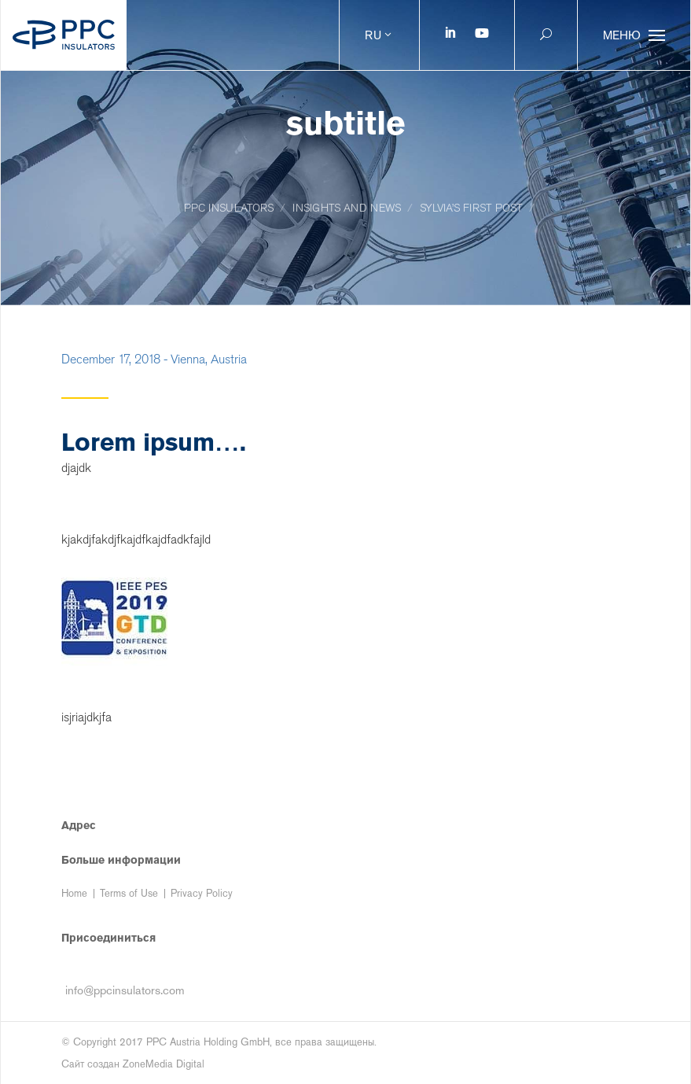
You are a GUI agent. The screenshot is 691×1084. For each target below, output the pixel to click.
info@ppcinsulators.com (125, 990)
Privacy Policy (202, 893)
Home (74, 893)
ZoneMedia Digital (163, 1064)
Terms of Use (129, 893)
